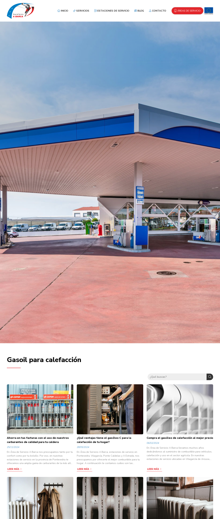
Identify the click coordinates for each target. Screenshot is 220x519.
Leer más (13, 469)
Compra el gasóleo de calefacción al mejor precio (180, 438)
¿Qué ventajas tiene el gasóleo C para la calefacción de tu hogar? (104, 440)
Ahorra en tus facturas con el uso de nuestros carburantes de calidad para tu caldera (38, 440)
